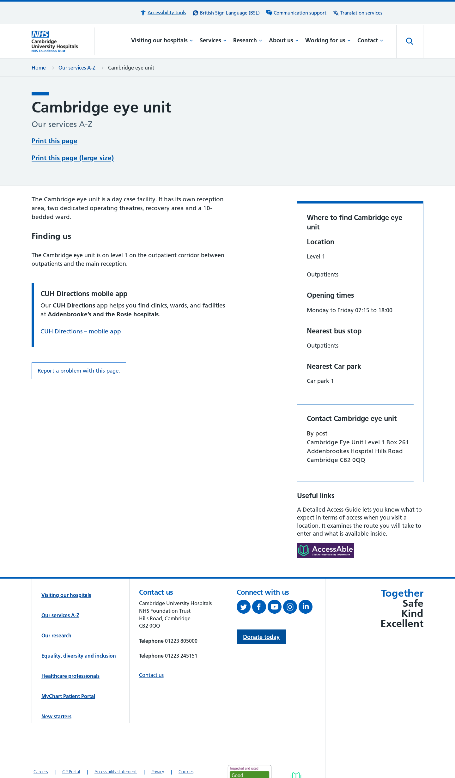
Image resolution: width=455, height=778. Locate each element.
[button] (163, 12)
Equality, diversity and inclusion (78, 656)
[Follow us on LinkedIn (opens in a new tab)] (306, 608)
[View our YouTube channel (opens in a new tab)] (275, 608)
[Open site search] (409, 41)
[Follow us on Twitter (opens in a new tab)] (244, 608)
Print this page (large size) (73, 158)
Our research (56, 635)
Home (39, 67)
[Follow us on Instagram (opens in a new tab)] (291, 608)
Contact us (151, 675)
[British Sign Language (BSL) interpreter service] (226, 13)
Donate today (261, 637)
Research (247, 40)
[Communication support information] (296, 13)
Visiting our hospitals (162, 40)
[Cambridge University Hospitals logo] (63, 41)
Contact (370, 40)
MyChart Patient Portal (68, 696)
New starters (56, 716)
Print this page (54, 141)
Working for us (328, 40)
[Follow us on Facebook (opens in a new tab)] (260, 608)
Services (213, 40)
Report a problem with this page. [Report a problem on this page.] (79, 371)
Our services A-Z (76, 67)
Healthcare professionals (70, 676)
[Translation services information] (357, 13)
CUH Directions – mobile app (80, 331)
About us (284, 40)
